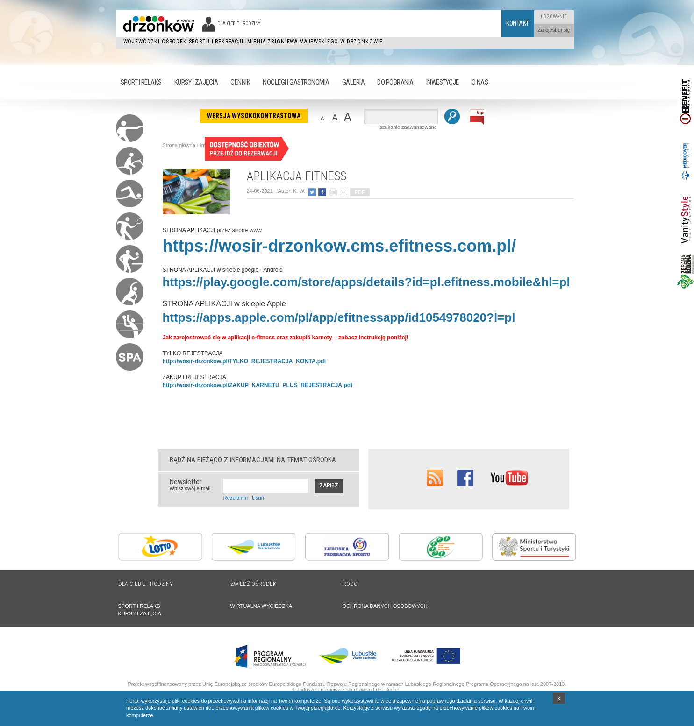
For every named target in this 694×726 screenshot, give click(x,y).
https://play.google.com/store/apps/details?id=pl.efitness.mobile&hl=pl (366, 282)
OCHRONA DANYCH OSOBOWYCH (385, 606)
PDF (360, 192)
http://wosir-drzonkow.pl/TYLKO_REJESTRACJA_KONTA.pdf (244, 361)
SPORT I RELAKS (139, 606)
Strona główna (179, 145)
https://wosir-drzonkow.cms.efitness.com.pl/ (339, 245)
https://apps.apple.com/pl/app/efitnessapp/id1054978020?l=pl (339, 317)
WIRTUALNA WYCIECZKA (261, 606)
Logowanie (554, 17)
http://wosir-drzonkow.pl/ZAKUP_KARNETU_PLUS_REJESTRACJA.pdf (258, 385)
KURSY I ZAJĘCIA (139, 613)
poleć (343, 192)
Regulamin (235, 497)
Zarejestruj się (553, 30)
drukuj (333, 192)
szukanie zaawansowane (408, 127)
